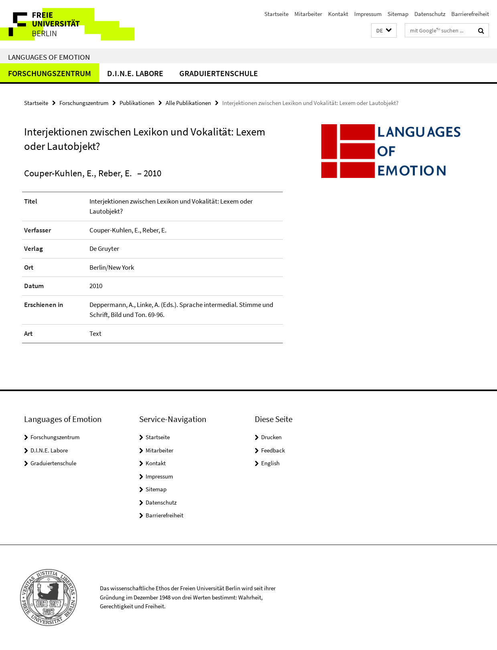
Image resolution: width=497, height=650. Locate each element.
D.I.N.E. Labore (135, 73)
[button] (384, 30)
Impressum (367, 14)
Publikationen (137, 103)
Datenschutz (429, 14)
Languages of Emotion (49, 57)
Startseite (276, 14)
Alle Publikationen (188, 103)
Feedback (273, 450)
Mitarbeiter (308, 14)
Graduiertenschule (218, 73)
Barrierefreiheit (470, 14)
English (270, 463)
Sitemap (397, 14)
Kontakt (338, 14)
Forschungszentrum (49, 73)
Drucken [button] (271, 437)
